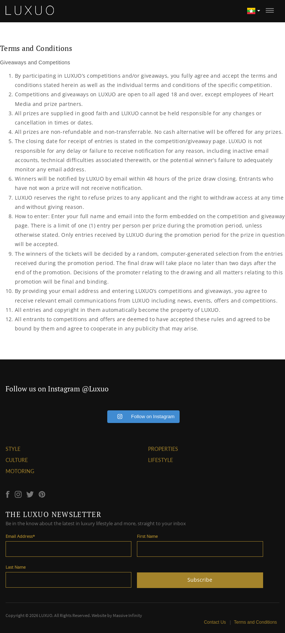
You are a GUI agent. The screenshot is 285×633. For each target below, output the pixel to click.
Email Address (20, 536)
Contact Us (216, 622)
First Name (147, 536)
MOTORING (20, 471)
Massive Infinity (127, 615)
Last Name (16, 567)
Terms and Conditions (255, 622)
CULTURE (17, 460)
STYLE (13, 449)
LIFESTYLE (160, 460)
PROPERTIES (163, 449)
